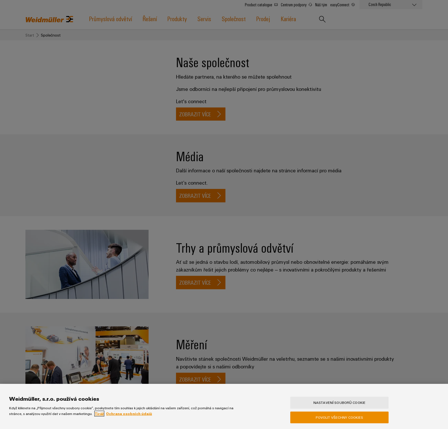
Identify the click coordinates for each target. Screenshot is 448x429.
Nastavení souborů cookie (339, 402)
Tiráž (99, 413)
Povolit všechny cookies (339, 417)
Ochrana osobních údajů (129, 413)
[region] (224, 406)
